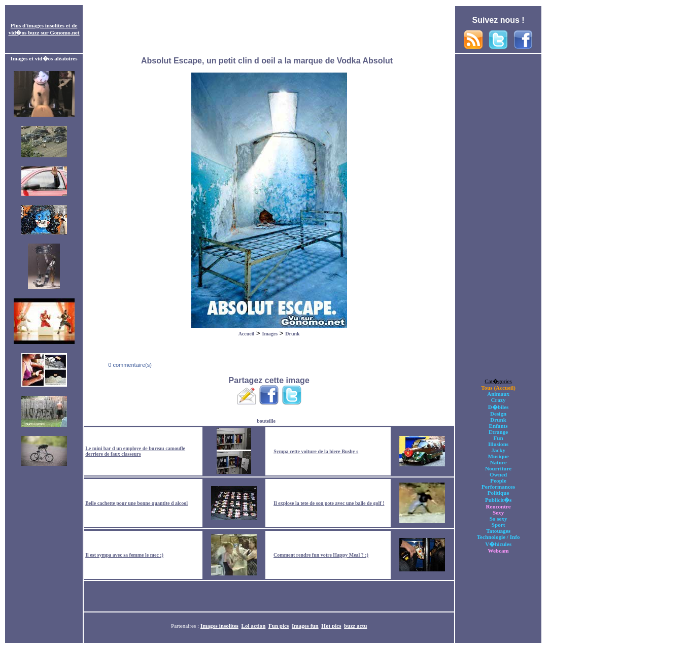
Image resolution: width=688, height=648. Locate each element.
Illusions (498, 444)
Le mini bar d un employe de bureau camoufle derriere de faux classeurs (135, 451)
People (498, 481)
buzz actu (355, 626)
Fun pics (278, 626)
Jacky (498, 450)
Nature (498, 462)
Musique (498, 456)
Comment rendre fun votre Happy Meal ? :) (320, 555)
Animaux (498, 394)
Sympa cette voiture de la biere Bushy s (315, 451)
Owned (498, 474)
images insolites (45, 25)
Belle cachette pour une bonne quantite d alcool (136, 503)
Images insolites (219, 626)
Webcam (498, 551)
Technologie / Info (498, 537)
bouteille (266, 421)
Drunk (292, 333)
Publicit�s (498, 500)
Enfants (498, 426)
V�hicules (498, 544)
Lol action (254, 626)
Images (270, 333)
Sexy (498, 512)
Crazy (498, 400)
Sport (498, 525)
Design (498, 414)
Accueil (246, 333)
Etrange (498, 432)
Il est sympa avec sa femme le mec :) (124, 555)
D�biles (498, 407)
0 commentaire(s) (129, 365)
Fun (498, 438)
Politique (498, 493)
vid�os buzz (24, 32)
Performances (498, 487)
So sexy (498, 519)
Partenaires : (185, 626)
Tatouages (498, 531)
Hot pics (331, 626)
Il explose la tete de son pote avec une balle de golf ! (328, 503)
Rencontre (498, 506)
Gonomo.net (64, 32)
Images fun (305, 626)
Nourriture (498, 468)
